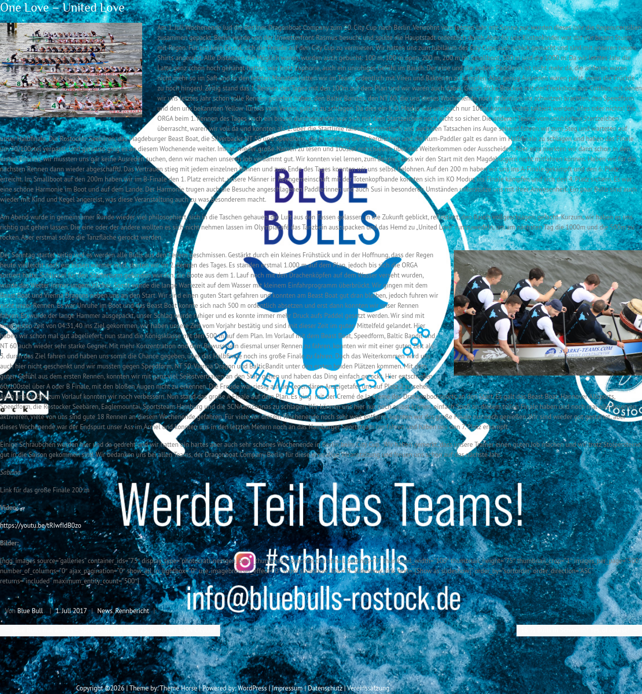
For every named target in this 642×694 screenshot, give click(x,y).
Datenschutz (325, 688)
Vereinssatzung (368, 688)
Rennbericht (132, 611)
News (104, 611)
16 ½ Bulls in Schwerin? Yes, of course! (579, 630)
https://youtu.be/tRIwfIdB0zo (40, 525)
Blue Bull (30, 611)
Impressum (287, 688)
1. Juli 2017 (71, 611)
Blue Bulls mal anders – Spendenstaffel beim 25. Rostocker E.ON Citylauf (110, 630)
